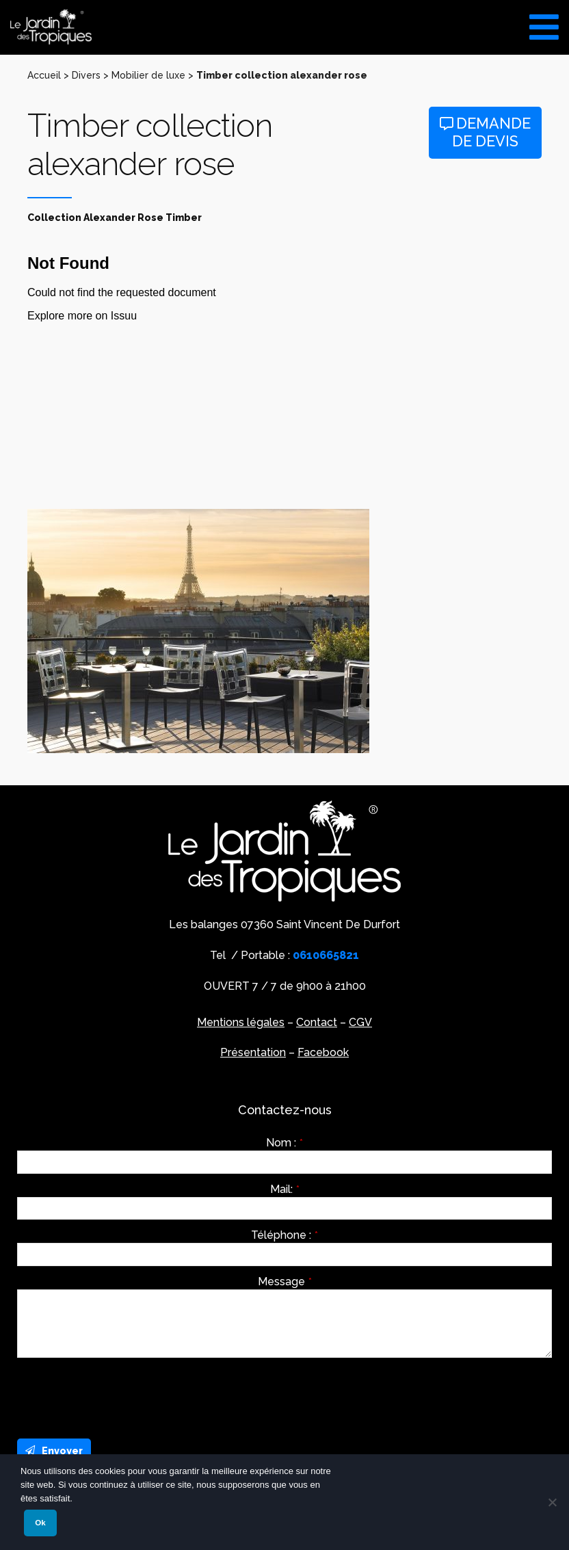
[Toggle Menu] (544, 22)
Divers (86, 75)
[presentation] (121, 1394)
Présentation (253, 1052)
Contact (316, 1022)
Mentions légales (240, 1022)
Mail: (285, 1189)
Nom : (284, 1143)
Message (285, 1281)
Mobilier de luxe (148, 75)
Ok (40, 1523)
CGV (360, 1022)
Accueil (44, 75)
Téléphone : (284, 1235)
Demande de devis (485, 132)
